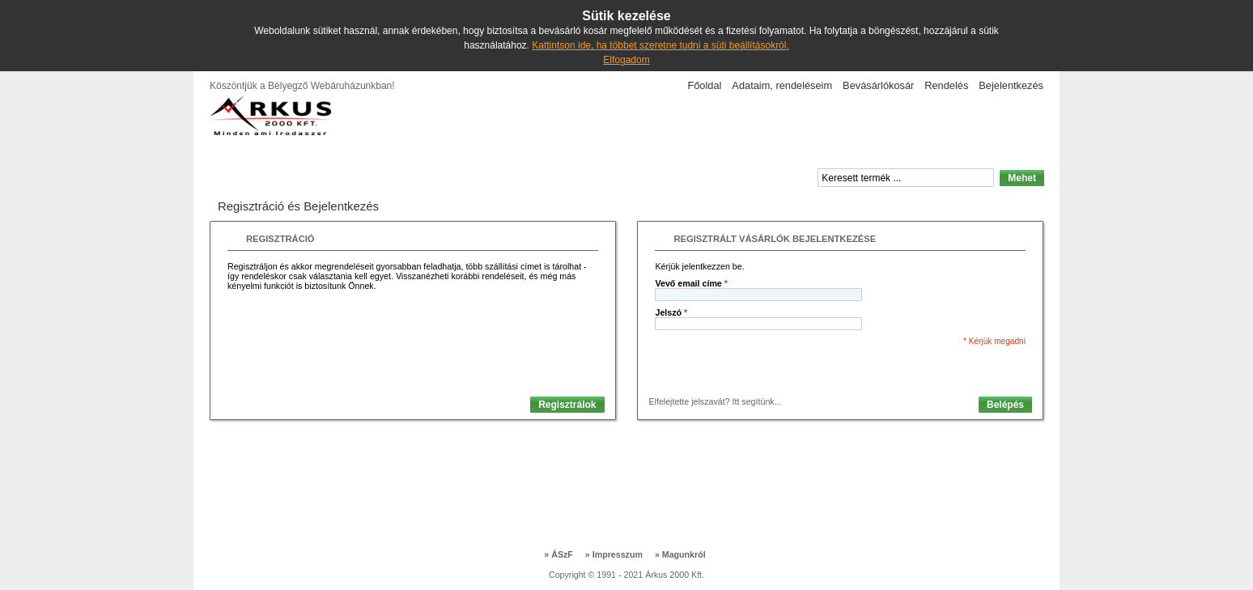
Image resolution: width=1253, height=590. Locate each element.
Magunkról (680, 554)
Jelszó (671, 312)
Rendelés (946, 85)
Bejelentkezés (1011, 85)
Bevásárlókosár (878, 85)
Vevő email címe (691, 283)
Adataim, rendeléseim (782, 85)
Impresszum (614, 554)
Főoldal (704, 85)
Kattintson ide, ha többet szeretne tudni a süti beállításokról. (660, 45)
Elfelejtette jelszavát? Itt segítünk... (714, 401)
